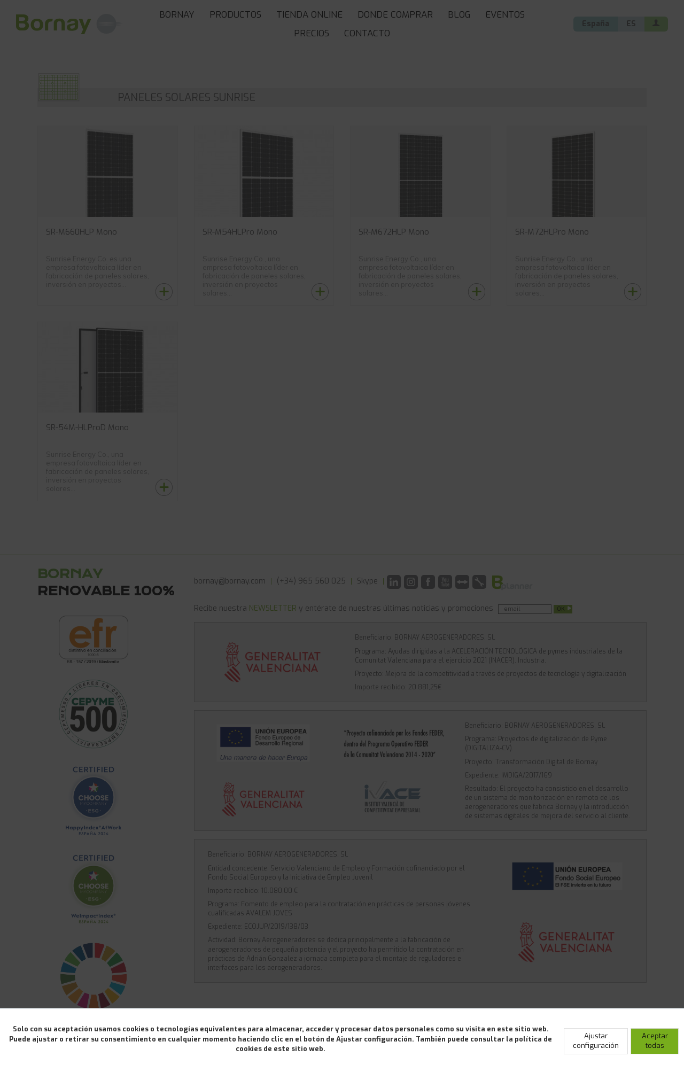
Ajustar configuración (596, 1041)
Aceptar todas (655, 1041)
